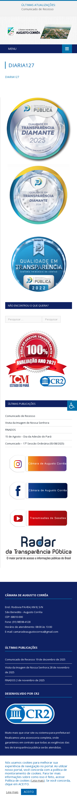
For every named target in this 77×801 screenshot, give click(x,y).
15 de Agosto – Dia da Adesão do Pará (28, 436)
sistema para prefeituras (54, 732)
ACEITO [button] (29, 792)
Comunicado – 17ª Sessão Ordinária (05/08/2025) (34, 443)
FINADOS (10, 429)
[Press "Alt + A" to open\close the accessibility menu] (72, 405)
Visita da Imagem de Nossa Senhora (27, 422)
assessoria (32, 737)
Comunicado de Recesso (37, 9)
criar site (29, 732)
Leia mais (37, 780)
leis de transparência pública (22, 747)
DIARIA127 (12, 77)
